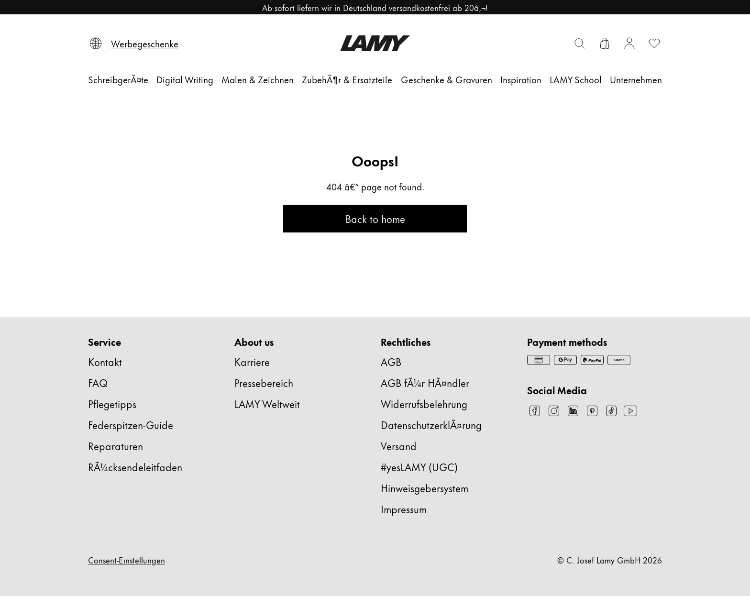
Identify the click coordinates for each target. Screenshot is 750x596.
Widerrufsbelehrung (424, 403)
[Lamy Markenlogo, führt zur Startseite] (374, 43)
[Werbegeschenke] (144, 43)
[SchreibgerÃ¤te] (118, 79)
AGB (391, 361)
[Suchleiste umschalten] (579, 43)
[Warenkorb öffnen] (604, 43)
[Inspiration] (520, 79)
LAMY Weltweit (267, 403)
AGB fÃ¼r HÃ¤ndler (425, 382)
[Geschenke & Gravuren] (446, 79)
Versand (399, 445)
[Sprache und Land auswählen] (95, 43)
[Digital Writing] (184, 79)
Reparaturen (115, 445)
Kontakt (105, 361)
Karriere (252, 361)
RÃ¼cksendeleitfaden (135, 467)
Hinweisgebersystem (424, 488)
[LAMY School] (576, 79)
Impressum (404, 509)
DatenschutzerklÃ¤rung (431, 424)
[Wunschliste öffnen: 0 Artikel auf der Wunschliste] (654, 43)
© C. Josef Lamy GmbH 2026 (609, 559)
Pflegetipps (112, 403)
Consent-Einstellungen (126, 559)
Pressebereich (263, 382)
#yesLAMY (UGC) (419, 467)
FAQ (98, 382)
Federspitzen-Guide (130, 424)
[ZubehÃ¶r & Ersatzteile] (347, 79)
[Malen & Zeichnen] (257, 79)
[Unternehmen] (636, 79)
